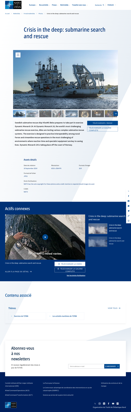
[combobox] (111, 5)
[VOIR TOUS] (114, 308)
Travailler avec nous (79, 5)
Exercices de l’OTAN (21, 316)
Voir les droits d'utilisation (76, 275)
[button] (111, 5)
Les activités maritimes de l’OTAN (65, 316)
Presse (54, 5)
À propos (32, 5)
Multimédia (64, 5)
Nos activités (43, 5)
